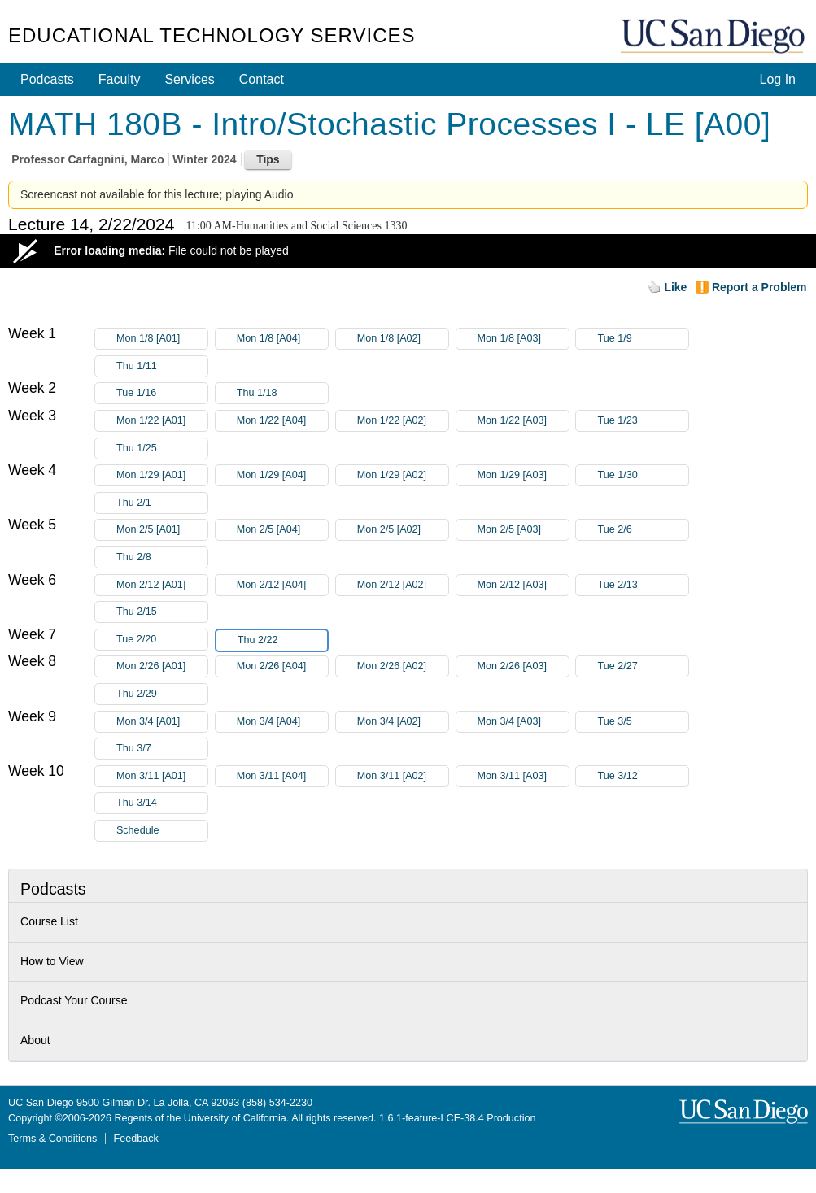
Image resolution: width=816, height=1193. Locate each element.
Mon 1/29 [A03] (523, 475)
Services (189, 79)
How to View (52, 961)
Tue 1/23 (642, 421)
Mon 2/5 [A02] (402, 530)
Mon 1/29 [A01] (161, 475)
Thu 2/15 (161, 612)
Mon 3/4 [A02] (402, 722)
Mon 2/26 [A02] (402, 666)
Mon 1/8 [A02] (402, 339)
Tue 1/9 (642, 339)
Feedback (135, 1138)
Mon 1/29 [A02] (402, 475)
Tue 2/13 (642, 585)
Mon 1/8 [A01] (161, 339)
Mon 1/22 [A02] (402, 421)
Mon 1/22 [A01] (161, 421)
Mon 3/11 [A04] (282, 776)
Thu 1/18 (282, 393)
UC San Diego (714, 37)
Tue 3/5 (642, 722)
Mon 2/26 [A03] (523, 666)
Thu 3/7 (161, 748)
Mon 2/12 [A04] (282, 585)
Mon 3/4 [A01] (161, 722)
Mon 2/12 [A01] (161, 585)
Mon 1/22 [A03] (523, 421)
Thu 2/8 (161, 557)
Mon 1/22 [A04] (282, 421)
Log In (777, 79)
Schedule (137, 830)
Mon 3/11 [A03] (523, 776)
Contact (261, 79)
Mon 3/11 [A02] (402, 776)
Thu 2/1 (161, 503)
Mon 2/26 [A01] (161, 666)
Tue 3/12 (642, 776)
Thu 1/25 (161, 448)
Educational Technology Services (211, 35)
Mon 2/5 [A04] (282, 530)
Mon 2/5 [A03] (523, 530)
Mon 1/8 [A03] (523, 339)
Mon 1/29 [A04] (282, 475)
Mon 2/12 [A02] (402, 585)
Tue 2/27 (642, 666)
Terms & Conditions (52, 1138)
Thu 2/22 (282, 640)
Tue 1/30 (642, 475)
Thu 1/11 (161, 366)
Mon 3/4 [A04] (282, 722)
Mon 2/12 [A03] (523, 585)
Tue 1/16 (161, 393)
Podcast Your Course (74, 1000)
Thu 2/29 (161, 694)
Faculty (119, 79)
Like (675, 287)
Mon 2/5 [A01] (161, 530)
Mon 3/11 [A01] (161, 776)
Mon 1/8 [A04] (282, 339)
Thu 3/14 (161, 803)
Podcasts (47, 79)
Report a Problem (759, 287)
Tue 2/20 (161, 639)
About (35, 1040)
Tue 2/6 (642, 530)
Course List (49, 921)
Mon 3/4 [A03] (523, 722)
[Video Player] (408, 251)
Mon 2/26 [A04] (282, 666)
